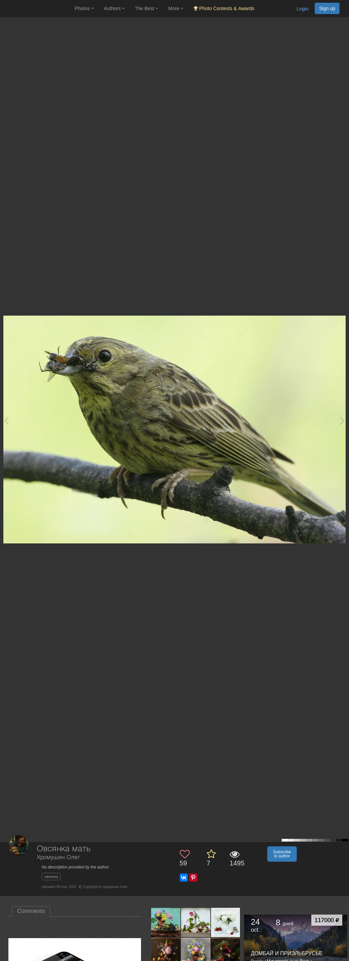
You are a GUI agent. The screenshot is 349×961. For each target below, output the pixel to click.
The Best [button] (146, 8)
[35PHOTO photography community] (36, 8)
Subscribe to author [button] (282, 854)
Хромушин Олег (58, 857)
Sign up (327, 8)
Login (302, 8)
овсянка (51, 877)
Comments (31, 911)
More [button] (175, 8)
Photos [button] (84, 8)
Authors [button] (114, 8)
